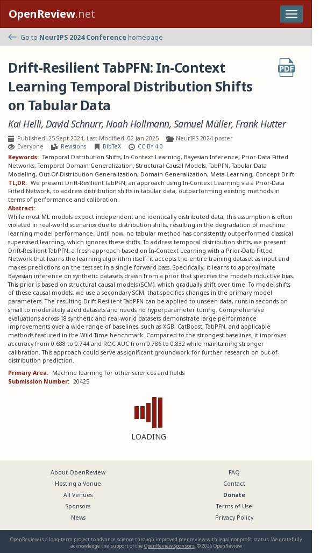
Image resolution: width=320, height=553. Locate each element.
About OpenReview (78, 472)
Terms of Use (234, 506)
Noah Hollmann (137, 124)
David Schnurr (74, 124)
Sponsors (78, 506)
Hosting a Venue (78, 483)
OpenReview (24, 539)
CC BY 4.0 (150, 146)
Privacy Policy (234, 517)
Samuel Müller (203, 124)
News (78, 517)
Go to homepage (85, 37)
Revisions (73, 146)
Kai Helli (24, 124)
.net (52, 13)
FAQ (234, 472)
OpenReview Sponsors (169, 545)
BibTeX (112, 146)
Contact (234, 483)
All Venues (78, 495)
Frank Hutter (261, 124)
